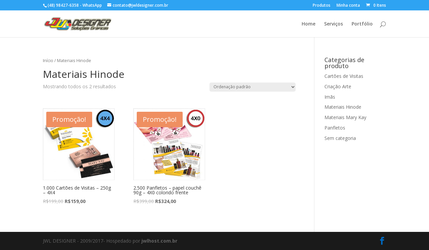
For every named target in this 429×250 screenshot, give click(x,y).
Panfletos (334, 127)
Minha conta (348, 5)
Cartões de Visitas (343, 76)
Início (48, 60)
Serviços (333, 24)
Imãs (329, 97)
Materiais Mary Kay (345, 117)
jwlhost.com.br (159, 241)
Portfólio (362, 24)
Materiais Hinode (342, 107)
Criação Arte (337, 86)
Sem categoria (340, 138)
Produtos (321, 5)
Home (308, 24)
